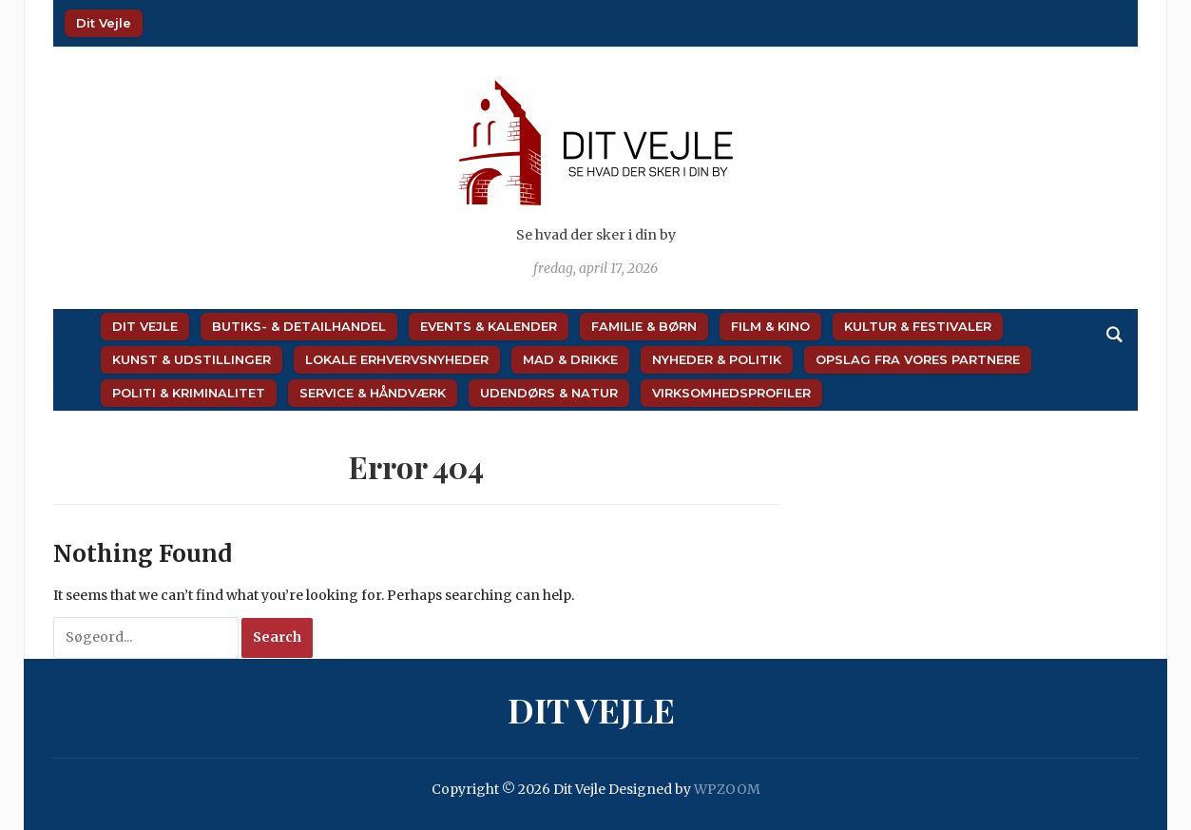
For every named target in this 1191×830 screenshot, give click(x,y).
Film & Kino (770, 326)
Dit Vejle (103, 22)
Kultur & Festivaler (917, 326)
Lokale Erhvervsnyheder (397, 359)
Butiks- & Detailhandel (299, 326)
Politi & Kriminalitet (188, 392)
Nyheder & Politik (716, 359)
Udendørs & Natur (549, 392)
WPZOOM (727, 789)
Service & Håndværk (372, 392)
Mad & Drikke (570, 359)
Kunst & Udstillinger (191, 359)
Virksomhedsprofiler (731, 392)
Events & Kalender (488, 326)
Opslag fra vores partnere (918, 359)
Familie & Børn (644, 326)
